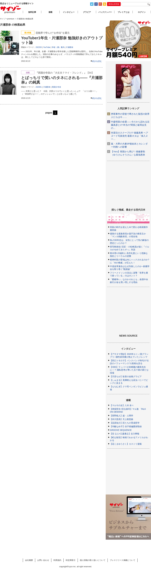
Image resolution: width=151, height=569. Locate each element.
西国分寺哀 (56, 87)
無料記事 (32, 12)
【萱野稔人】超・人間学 (121, 415)
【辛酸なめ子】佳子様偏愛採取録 (126, 426)
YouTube (46, 47)
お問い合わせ (43, 560)
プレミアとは (123, 12)
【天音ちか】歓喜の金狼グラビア (126, 376)
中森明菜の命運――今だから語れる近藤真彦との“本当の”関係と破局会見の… (130, 124)
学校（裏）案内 (58, 47)
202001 (39, 87)
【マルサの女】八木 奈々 (122, 405)
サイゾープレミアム (10, 9)
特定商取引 (71, 560)
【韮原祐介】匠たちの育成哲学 (125, 423)
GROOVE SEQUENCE (121, 430)
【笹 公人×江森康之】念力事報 (124, 433)
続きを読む (97, 61)
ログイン (142, 12)
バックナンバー (105, 12)
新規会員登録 (113, 4)
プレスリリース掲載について (122, 560)
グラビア (87, 12)
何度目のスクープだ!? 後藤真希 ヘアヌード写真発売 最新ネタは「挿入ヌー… (129, 135)
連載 (50, 12)
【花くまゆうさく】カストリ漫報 (126, 444)
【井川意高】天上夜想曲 (121, 419)
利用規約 (57, 560)
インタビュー (69, 12)
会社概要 (29, 560)
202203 (39, 47)
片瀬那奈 (69, 47)
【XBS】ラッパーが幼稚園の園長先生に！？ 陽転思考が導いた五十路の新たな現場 (129, 370)
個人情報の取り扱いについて (92, 560)
